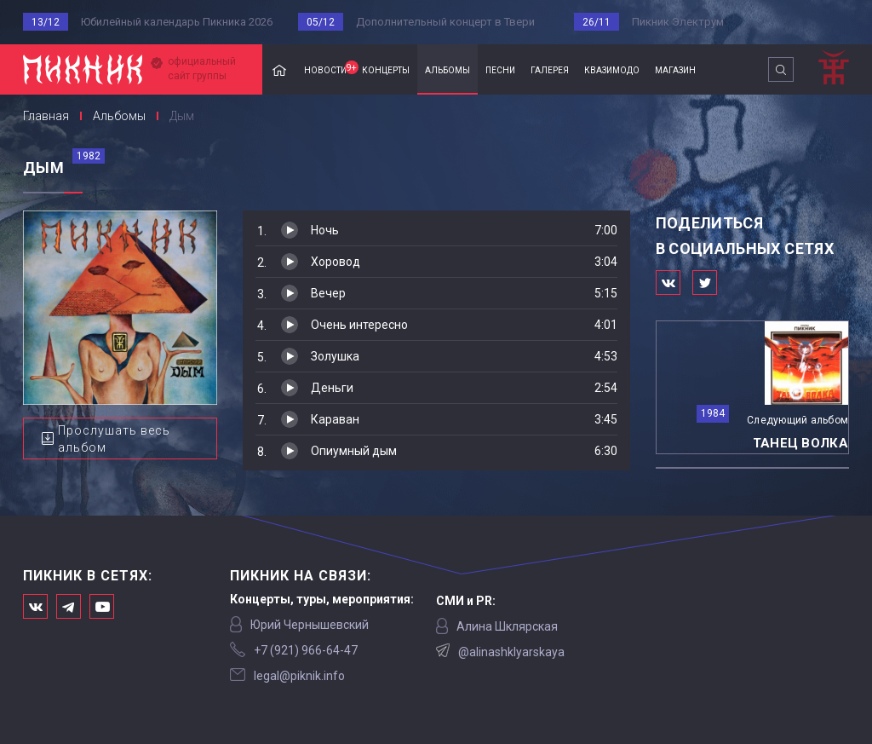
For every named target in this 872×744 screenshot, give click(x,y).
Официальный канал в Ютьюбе (101, 606)
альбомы (447, 69)
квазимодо (612, 69)
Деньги (332, 388)
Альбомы (119, 116)
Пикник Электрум (678, 21)
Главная (279, 69)
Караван (335, 419)
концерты (386, 69)
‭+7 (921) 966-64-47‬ (306, 650)
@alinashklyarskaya (511, 652)
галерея (550, 69)
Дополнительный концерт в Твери (445, 21)
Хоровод (335, 261)
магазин (675, 69)
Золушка (335, 356)
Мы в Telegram (68, 606)
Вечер (328, 293)
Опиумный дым (354, 451)
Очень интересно (359, 325)
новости (329, 68)
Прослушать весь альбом (114, 439)
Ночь (325, 230)
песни (500, 69)
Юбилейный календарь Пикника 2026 (176, 21)
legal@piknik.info (299, 676)
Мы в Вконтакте (35, 606)
